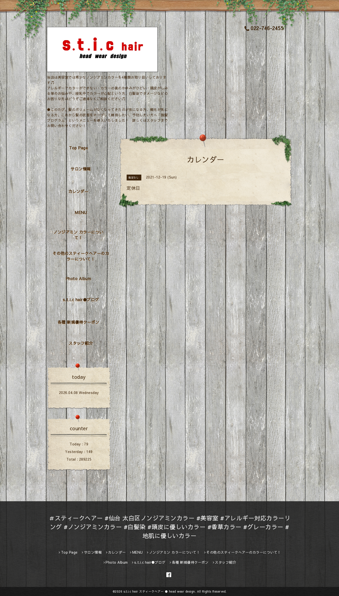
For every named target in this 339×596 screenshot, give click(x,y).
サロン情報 (81, 168)
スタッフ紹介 (81, 343)
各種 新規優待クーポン (78, 322)
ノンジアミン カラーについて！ (78, 234)
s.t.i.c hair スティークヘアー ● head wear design (159, 591)
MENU (81, 212)
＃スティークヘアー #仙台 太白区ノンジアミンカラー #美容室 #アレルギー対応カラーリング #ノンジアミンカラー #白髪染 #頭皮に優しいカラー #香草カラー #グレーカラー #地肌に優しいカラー (169, 527)
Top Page (78, 147)
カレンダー (78, 191)
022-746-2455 (264, 28)
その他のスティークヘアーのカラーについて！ (80, 256)
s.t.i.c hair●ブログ (81, 299)
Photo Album (78, 278)
